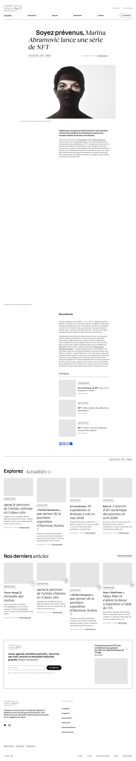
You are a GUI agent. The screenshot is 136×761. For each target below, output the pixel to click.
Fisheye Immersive (68, 732)
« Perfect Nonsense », (50, 520)
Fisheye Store (116, 8)
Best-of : (115, 512)
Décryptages (83, 383)
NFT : (92, 428)
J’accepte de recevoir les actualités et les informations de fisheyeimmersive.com (33, 672)
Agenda (55, 15)
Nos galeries (65, 713)
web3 (48, 56)
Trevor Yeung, (14, 596)
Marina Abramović (99, 140)
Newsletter (78, 15)
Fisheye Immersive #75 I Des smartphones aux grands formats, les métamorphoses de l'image (111, 649)
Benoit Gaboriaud (25, 617)
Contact (89, 756)
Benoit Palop (123, 623)
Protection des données (102, 756)
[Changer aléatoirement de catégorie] (38, 471)
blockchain (82, 140)
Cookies (116, 756)
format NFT (63, 347)
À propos (80, 756)
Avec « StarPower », (117, 600)
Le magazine (66, 708)
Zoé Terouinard (103, 56)
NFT (42, 56)
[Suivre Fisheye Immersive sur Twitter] (5, 725)
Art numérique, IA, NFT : (93, 389)
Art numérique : (82, 512)
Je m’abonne (54, 667)
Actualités (8, 15)
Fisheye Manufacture (69, 727)
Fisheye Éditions (67, 718)
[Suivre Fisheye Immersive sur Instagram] (9, 725)
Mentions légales (127, 756)
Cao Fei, (18, 508)
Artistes (101, 15)
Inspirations (31, 15)
